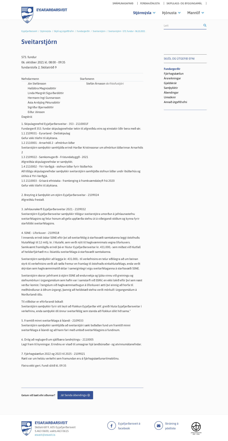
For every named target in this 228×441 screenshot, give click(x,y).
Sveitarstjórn (99, 31)
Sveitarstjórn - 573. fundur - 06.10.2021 (126, 31)
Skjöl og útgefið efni (64, 31)
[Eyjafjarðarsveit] (26, 434)
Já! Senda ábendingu (74, 395)
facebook (111, 425)
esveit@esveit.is (45, 434)
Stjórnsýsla (45, 31)
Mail (158, 425)
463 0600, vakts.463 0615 (53, 431)
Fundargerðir (83, 31)
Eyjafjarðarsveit (29, 31)
